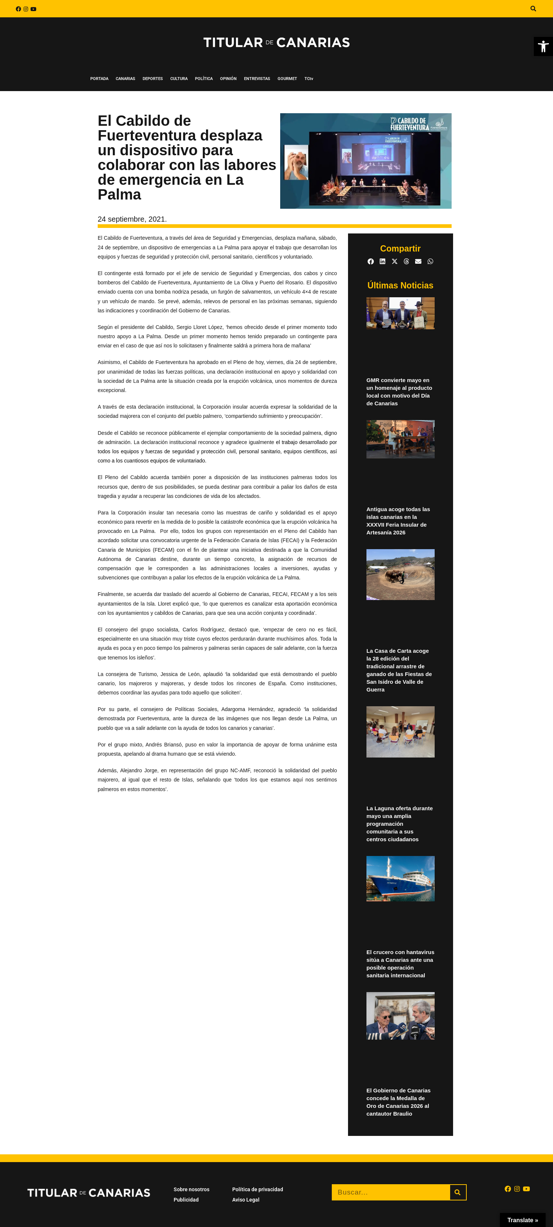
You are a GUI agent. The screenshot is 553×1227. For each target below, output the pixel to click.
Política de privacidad (257, 1189)
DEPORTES (153, 78)
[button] (533, 9)
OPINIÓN (228, 78)
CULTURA (179, 78)
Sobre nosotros (191, 1189)
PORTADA (99, 78)
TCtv (309, 78)
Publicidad (186, 1200)
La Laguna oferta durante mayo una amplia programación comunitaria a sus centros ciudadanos (399, 823)
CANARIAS (125, 78)
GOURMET (287, 78)
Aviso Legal (246, 1200)
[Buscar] (458, 1192)
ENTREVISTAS (257, 78)
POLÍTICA (204, 78)
